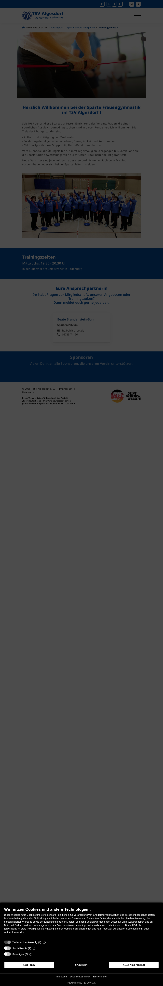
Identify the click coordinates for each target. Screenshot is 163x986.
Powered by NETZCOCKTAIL (81, 983)
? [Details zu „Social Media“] (34, 948)
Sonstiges (18, 954)
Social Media (19, 948)
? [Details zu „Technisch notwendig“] (44, 942)
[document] (81, 922)
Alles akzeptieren (134, 964)
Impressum (61, 976)
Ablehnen (29, 964)
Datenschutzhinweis (80, 976)
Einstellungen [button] (100, 976)
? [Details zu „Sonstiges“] (30, 954)
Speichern (81, 964)
